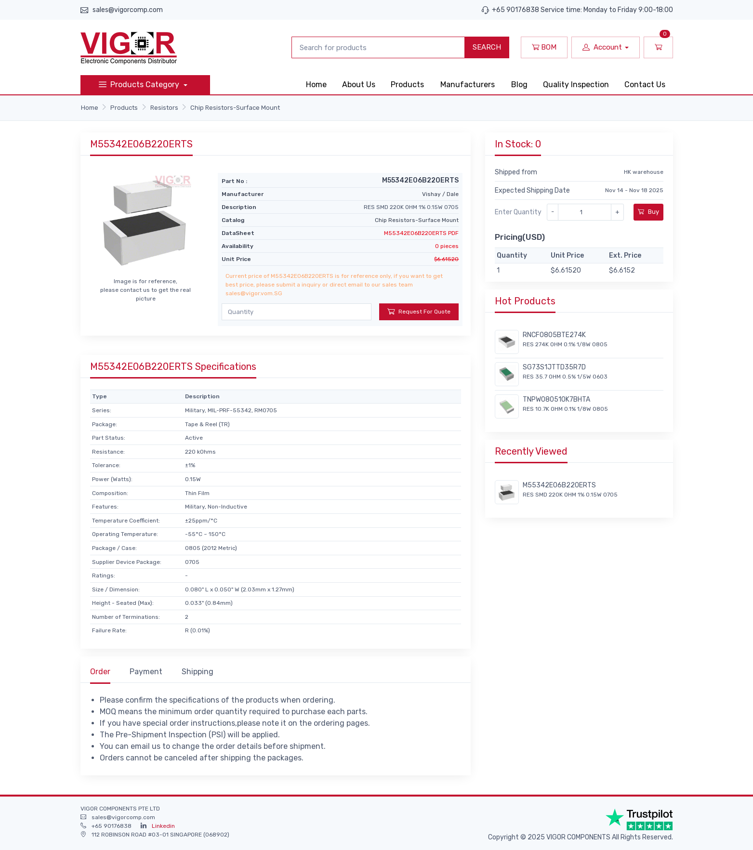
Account (602, 47)
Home (316, 84)
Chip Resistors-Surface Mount (235, 107)
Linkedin (163, 826)
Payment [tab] (146, 671)
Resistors (164, 107)
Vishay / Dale (440, 194)
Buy (648, 211)
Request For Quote (418, 311)
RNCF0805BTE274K (554, 335)
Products (407, 84)
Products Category (140, 84)
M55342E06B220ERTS (559, 485)
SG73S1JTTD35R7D (554, 367)
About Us (358, 84)
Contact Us (644, 84)
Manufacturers (467, 84)
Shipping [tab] (197, 671)
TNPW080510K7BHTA (556, 399)
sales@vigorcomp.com (127, 10)
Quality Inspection (576, 84)
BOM (544, 47)
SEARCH (487, 47)
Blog (519, 84)
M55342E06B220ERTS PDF (421, 233)
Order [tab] (100, 671)
